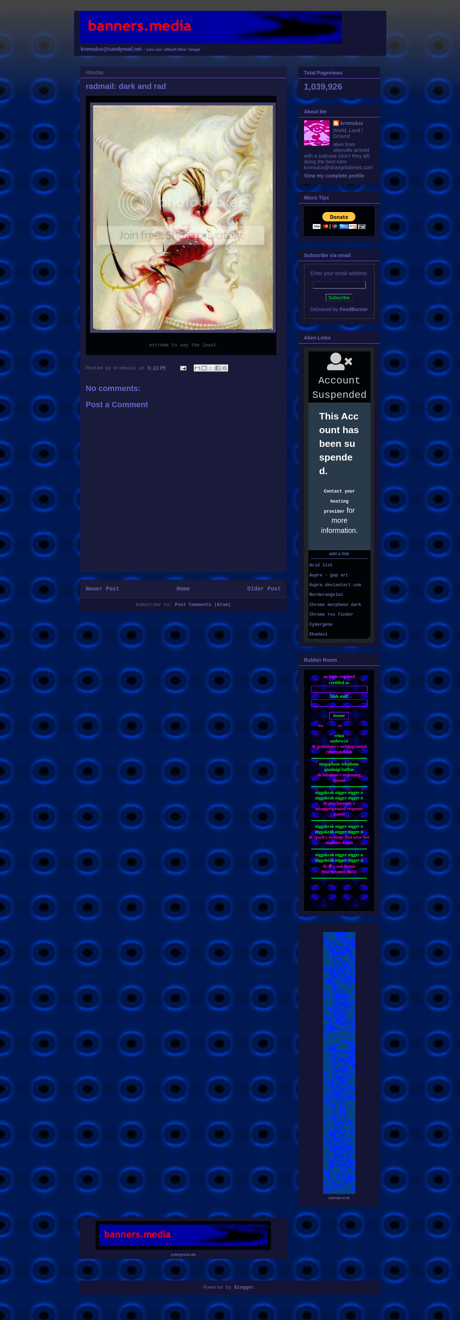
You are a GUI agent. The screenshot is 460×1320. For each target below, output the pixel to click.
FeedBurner (354, 309)
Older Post (264, 589)
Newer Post (103, 589)
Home (183, 589)
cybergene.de (339, 1198)
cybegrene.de (183, 1254)
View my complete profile (334, 176)
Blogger (244, 1287)
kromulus (351, 123)
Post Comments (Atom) (203, 604)
